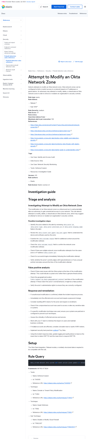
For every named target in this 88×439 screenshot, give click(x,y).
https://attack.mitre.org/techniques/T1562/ (58, 412)
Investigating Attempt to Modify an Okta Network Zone (55, 205)
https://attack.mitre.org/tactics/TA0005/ (57, 383)
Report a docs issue (64, 61)
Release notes (62, 13)
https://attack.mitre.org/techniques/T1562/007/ (59, 427)
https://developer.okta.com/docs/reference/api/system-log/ (50, 131)
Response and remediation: (41, 290)
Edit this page (78, 61)
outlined (55, 330)
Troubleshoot (73, 13)
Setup (32, 343)
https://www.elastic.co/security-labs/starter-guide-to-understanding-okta (54, 150)
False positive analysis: (39, 267)
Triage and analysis (41, 199)
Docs (3, 13)
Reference (83, 13)
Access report (31, 1)
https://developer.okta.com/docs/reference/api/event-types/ (50, 134)
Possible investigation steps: (39, 221)
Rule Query (36, 356)
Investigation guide (42, 191)
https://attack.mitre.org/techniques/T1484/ (58, 398)
